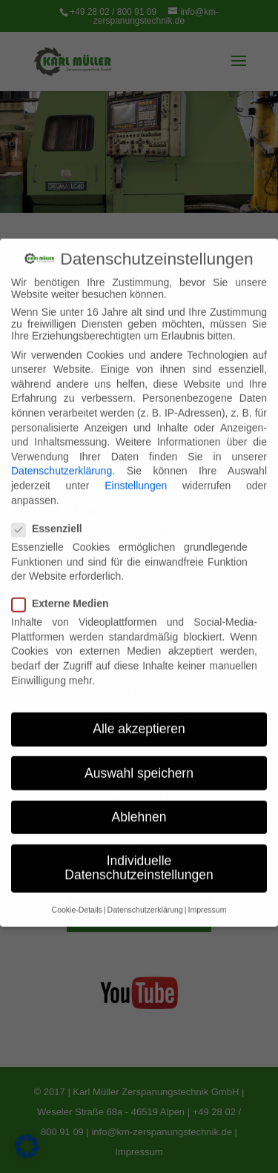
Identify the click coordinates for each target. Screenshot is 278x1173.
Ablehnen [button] (139, 803)
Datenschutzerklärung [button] (145, 896)
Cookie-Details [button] (77, 896)
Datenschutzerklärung (61, 458)
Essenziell (53, 515)
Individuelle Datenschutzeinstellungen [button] (138, 855)
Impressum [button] (207, 896)
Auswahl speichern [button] (139, 760)
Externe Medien (66, 591)
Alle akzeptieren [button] (139, 716)
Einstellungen (136, 472)
